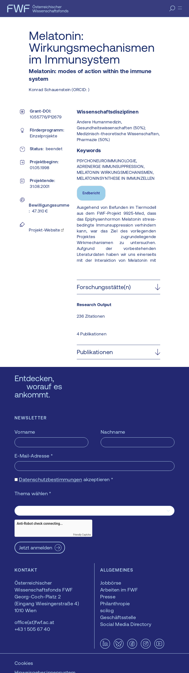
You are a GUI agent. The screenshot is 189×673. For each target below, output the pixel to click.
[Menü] (180, 8)
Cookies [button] (24, 663)
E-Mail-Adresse (34, 456)
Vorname (25, 432)
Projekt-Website (44, 230)
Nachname (113, 432)
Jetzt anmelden (35, 547)
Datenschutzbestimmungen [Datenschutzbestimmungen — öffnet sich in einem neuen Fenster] (50, 479)
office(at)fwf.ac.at (34, 622)
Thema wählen (33, 493)
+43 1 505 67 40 (32, 629)
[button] (118, 287)
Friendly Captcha (82, 534)
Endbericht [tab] (91, 193)
